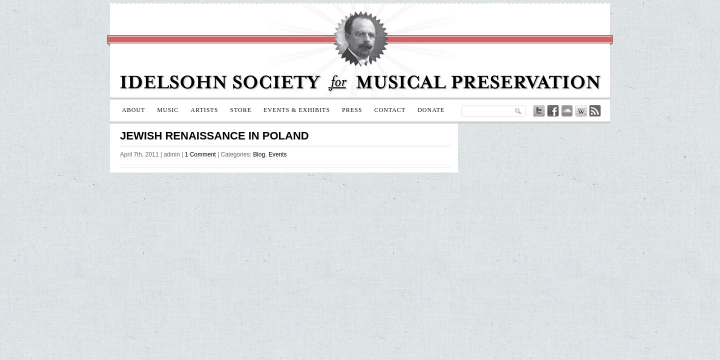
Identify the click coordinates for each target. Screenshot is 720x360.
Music (167, 110)
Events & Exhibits (297, 110)
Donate (431, 110)
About (133, 110)
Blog (259, 154)
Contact (390, 110)
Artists (204, 110)
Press (352, 110)
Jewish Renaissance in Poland (214, 136)
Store (241, 110)
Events (277, 154)
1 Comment (200, 154)
